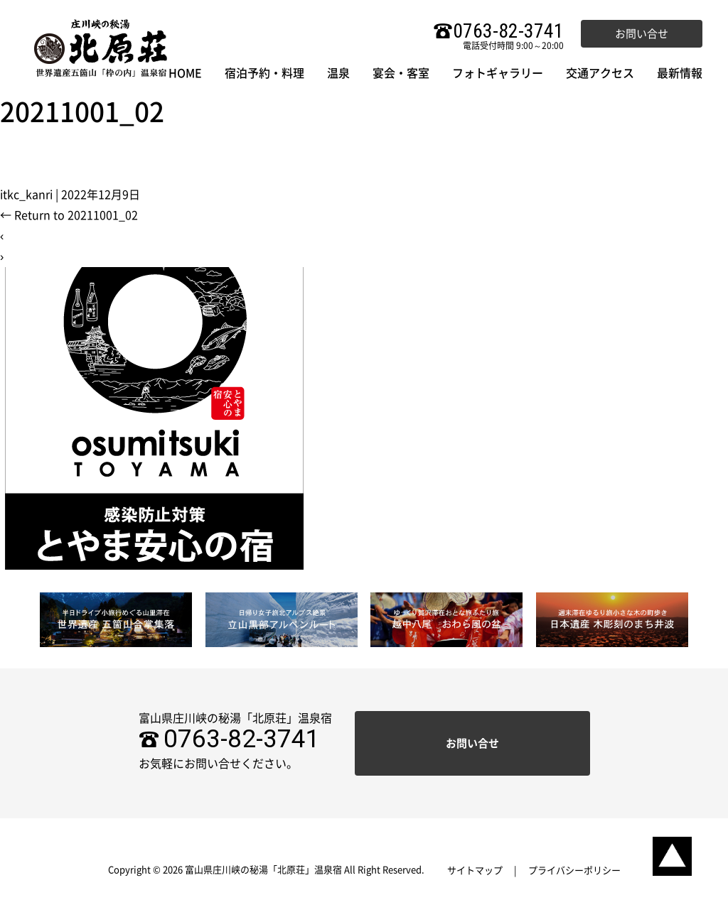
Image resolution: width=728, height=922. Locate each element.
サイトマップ (475, 870)
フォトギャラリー (497, 73)
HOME (185, 73)
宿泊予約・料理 (264, 73)
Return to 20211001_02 (69, 215)
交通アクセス (600, 73)
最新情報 (679, 73)
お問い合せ (641, 33)
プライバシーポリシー (574, 870)
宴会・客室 (401, 73)
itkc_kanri (26, 194)
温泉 (338, 73)
